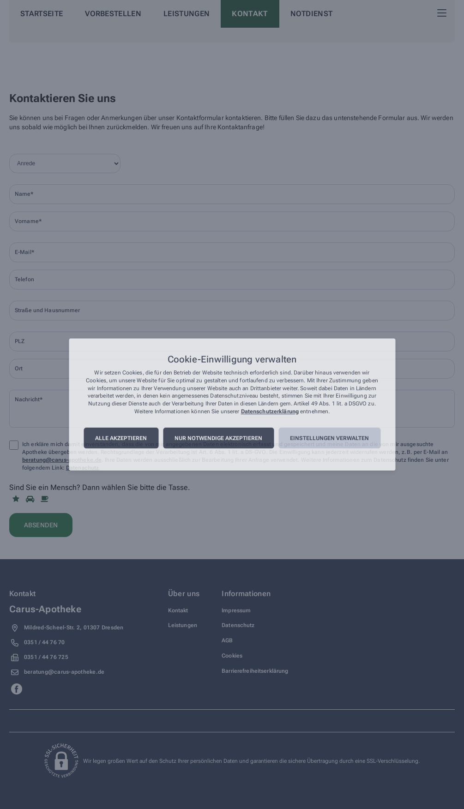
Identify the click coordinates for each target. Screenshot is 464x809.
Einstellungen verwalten (329, 438)
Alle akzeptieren (121, 438)
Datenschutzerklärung (270, 411)
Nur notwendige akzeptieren (218, 438)
